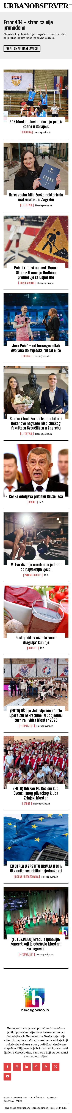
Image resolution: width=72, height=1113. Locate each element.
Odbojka (27, 132)
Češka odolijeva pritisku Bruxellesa (36, 496)
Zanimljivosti (32, 575)
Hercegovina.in (42, 132)
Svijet (33, 502)
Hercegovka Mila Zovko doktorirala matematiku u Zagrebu (36, 197)
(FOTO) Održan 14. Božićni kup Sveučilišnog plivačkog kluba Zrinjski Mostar (36, 793)
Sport (26, 803)
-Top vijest (27, 725)
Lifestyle (26, 205)
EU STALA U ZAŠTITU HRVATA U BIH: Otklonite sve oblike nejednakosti (36, 868)
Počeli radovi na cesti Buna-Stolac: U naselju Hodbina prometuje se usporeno (36, 272)
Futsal (27, 356)
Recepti (33, 648)
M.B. (41, 502)
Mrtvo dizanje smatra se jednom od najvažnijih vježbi (36, 567)
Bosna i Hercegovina (26, 876)
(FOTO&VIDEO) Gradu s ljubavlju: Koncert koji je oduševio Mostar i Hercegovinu (35, 944)
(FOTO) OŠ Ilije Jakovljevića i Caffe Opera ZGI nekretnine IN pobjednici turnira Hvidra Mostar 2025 (36, 715)
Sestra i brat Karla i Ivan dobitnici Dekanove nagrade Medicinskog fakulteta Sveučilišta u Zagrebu (36, 423)
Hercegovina (27, 283)
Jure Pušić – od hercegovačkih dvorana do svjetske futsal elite (36, 348)
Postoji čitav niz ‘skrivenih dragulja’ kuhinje (36, 640)
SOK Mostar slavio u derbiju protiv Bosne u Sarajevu (36, 124)
